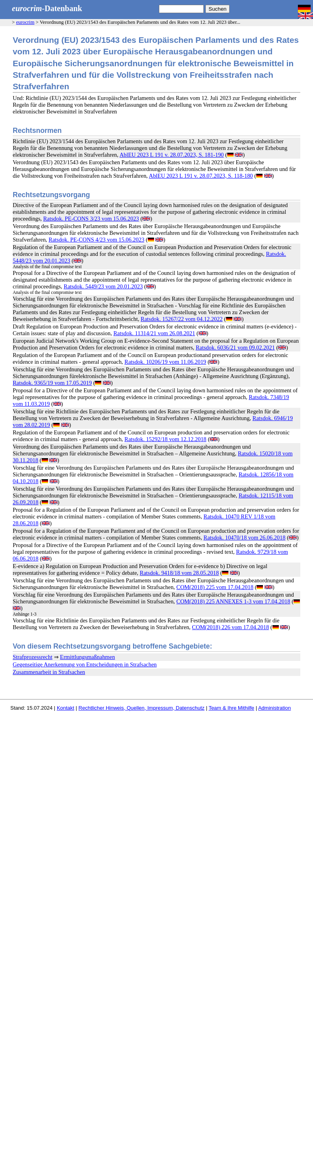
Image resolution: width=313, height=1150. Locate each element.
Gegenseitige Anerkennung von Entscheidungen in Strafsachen (84, 664)
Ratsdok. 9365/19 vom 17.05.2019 (52, 383)
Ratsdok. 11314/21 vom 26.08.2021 (154, 333)
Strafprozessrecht (32, 657)
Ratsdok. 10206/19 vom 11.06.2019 (165, 362)
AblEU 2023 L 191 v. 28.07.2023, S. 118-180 (201, 176)
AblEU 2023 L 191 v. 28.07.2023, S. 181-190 (172, 155)
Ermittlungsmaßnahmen (87, 657)
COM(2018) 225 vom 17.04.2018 (214, 587)
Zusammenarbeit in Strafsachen (49, 672)
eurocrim (25, 22)
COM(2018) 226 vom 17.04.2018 (230, 627)
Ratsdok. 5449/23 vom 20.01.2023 (103, 286)
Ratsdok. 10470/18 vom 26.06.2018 (244, 537)
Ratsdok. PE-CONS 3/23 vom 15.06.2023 (91, 218)
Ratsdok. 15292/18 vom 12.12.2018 (165, 439)
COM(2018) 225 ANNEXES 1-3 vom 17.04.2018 (233, 601)
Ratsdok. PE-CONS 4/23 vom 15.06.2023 (96, 239)
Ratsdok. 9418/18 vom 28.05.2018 (179, 573)
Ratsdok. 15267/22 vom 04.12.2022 (181, 319)
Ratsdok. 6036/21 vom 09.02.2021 (235, 347)
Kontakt (65, 708)
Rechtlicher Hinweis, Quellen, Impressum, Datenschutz (142, 708)
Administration (274, 708)
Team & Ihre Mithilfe (231, 708)
